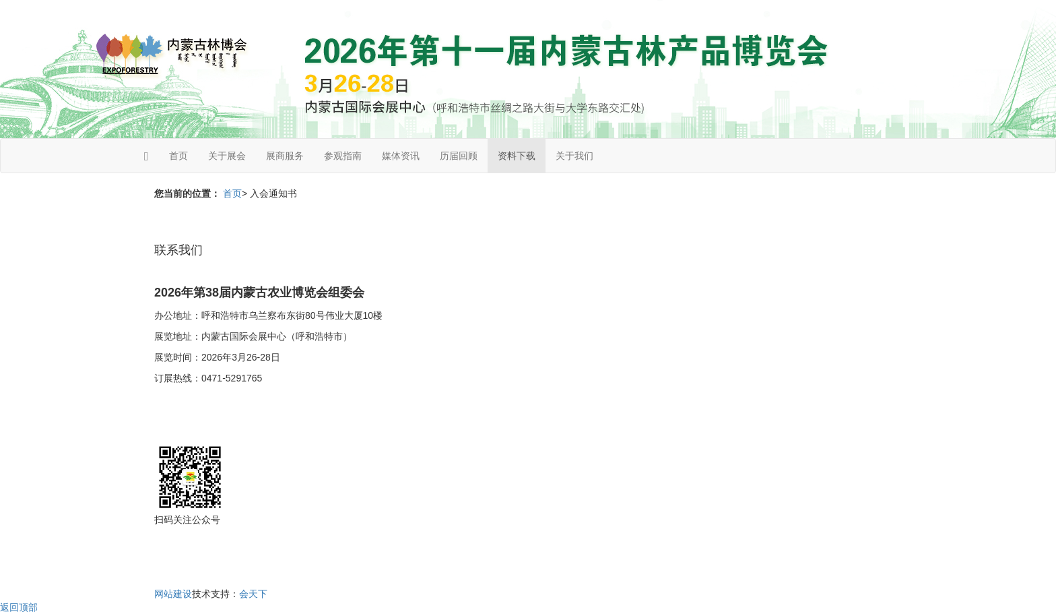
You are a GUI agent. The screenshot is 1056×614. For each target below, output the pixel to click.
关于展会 (227, 155)
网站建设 (173, 593)
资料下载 (516, 155)
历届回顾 (458, 155)
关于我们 (574, 155)
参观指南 (343, 155)
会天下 (253, 593)
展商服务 (285, 155)
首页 (178, 155)
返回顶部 (19, 607)
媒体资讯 (401, 155)
